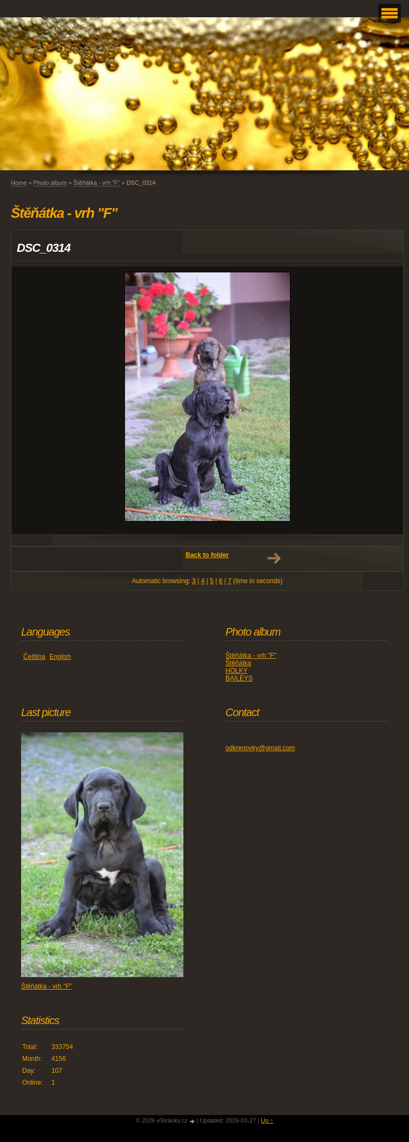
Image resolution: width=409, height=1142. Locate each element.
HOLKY (237, 670)
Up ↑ (267, 1120)
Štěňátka (238, 663)
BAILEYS (239, 678)
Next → (274, 558)
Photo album (50, 182)
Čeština (34, 656)
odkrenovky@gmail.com (260, 748)
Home (19, 182)
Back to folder (207, 555)
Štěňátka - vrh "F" (97, 182)
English (60, 656)
